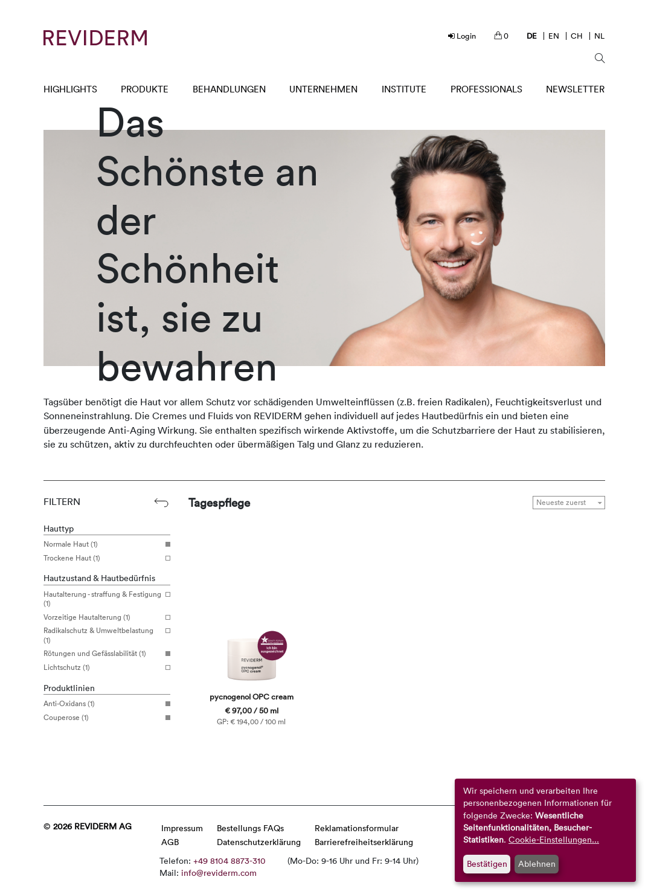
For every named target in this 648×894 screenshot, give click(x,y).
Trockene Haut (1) (102, 558)
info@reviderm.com (219, 872)
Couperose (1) (102, 717)
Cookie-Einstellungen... (553, 839)
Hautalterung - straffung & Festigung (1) (102, 599)
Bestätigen (487, 863)
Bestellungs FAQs (250, 828)
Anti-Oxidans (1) (102, 704)
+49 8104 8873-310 (229, 860)
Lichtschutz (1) (102, 667)
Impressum (182, 828)
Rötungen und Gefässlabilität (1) (102, 653)
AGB (170, 841)
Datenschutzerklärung (259, 841)
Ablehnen (537, 863)
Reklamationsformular (357, 828)
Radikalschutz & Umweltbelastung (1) (102, 635)
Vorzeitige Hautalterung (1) (102, 617)
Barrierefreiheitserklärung (364, 841)
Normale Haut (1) (102, 544)
